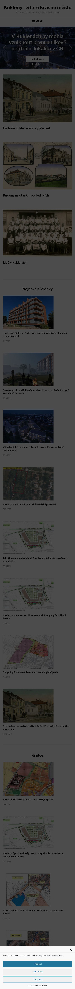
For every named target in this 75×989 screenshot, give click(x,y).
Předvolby (37, 979)
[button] (70, 949)
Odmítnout (37, 971)
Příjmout (37, 964)
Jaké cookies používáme (37, 985)
